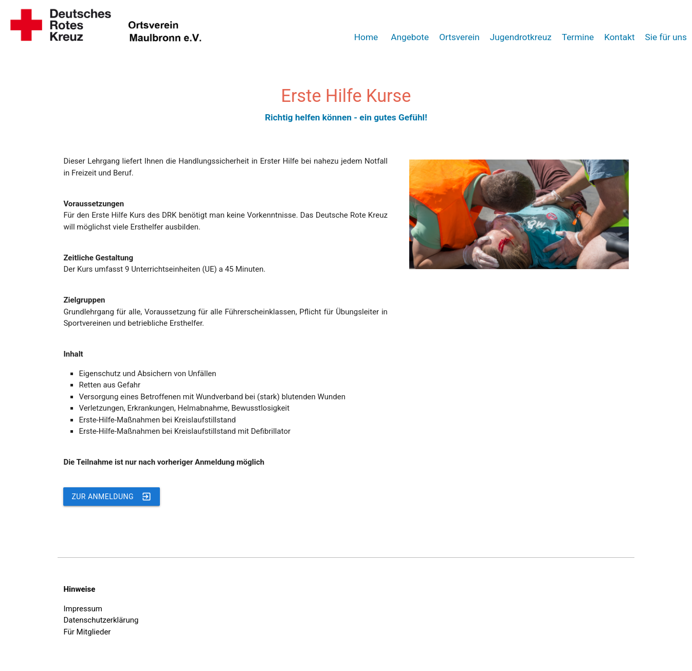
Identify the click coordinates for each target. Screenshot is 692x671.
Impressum (82, 608)
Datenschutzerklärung (100, 620)
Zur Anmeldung (111, 496)
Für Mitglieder (87, 632)
